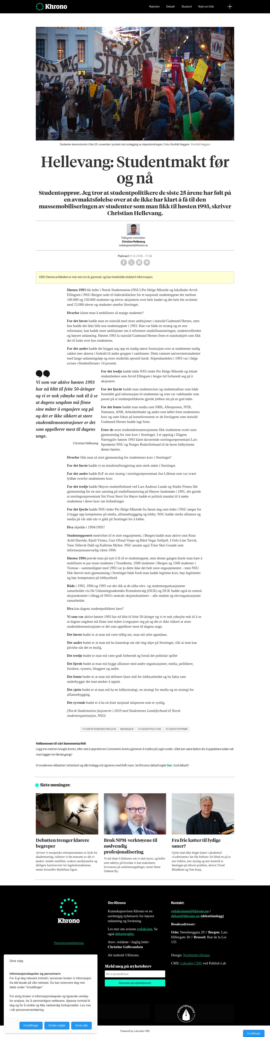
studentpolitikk (149, 729)
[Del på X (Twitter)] (131, 262)
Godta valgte (56, 1025)
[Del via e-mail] (147, 262)
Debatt (170, 8)
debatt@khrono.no (185, 916)
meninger (127, 729)
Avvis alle (81, 1025)
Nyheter (154, 8)
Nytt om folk (206, 8)
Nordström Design (196, 955)
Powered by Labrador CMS (135, 1031)
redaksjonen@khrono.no (190, 911)
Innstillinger (253, 1033)
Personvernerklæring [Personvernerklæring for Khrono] (69, 943)
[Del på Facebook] (124, 262)
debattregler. (124, 934)
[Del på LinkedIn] (139, 262)
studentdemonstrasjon (99, 729)
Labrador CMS (191, 963)
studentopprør (177, 729)
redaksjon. (145, 929)
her (169, 765)
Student (187, 8)
